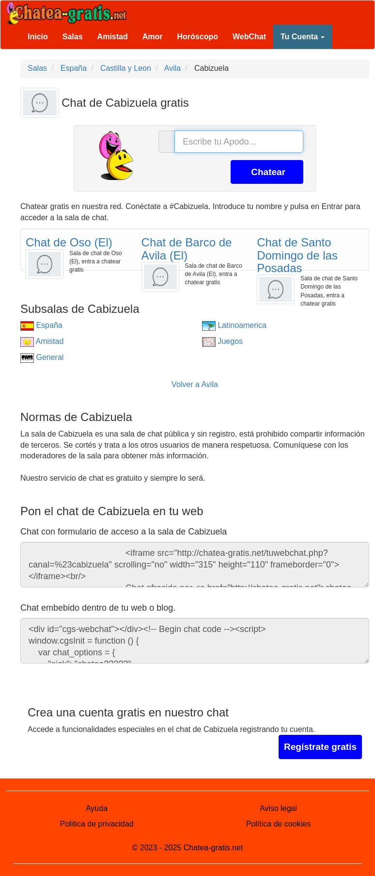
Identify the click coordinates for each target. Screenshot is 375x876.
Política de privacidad (96, 824)
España (41, 325)
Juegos (222, 341)
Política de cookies (278, 824)
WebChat (249, 36)
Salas (72, 36)
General (41, 357)
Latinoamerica (234, 325)
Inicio (38, 36)
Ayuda (97, 808)
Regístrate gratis (320, 747)
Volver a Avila (195, 384)
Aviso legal (278, 808)
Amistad (112, 36)
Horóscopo (197, 36)
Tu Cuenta (303, 36)
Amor (152, 36)
